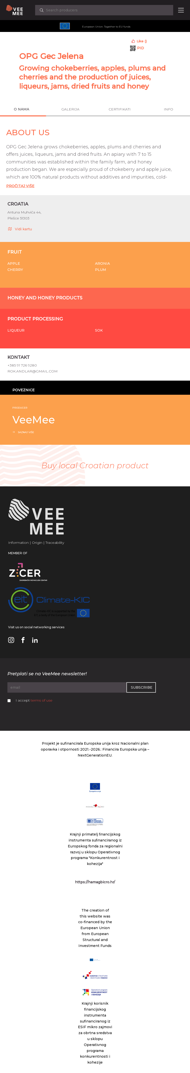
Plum (100, 269)
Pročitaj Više (20, 186)
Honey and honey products (44, 298)
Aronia (102, 263)
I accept (34, 700)
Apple (13, 263)
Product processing (35, 319)
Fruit (14, 252)
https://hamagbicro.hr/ (95, 882)
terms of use (41, 700)
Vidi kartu (19, 228)
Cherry (15, 269)
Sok (99, 330)
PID (140, 48)
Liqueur (15, 330)
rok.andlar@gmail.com (32, 371)
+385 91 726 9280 (22, 365)
